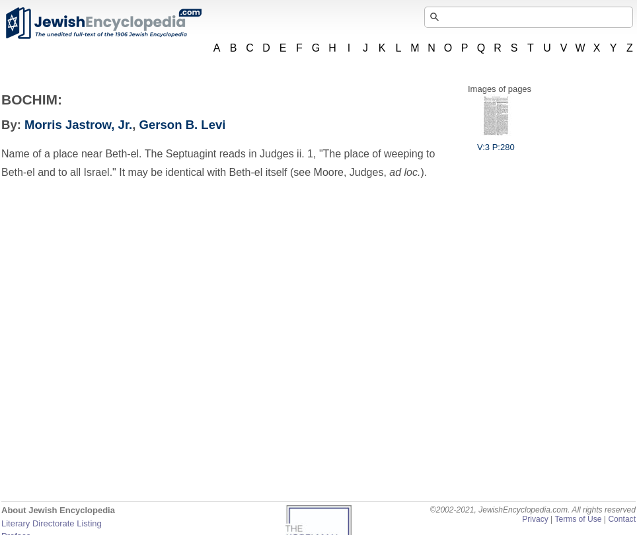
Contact (622, 519)
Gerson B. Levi (182, 125)
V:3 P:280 (496, 142)
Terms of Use (577, 519)
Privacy (535, 519)
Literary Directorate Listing (51, 523)
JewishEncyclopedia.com (103, 23)
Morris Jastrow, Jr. (78, 125)
